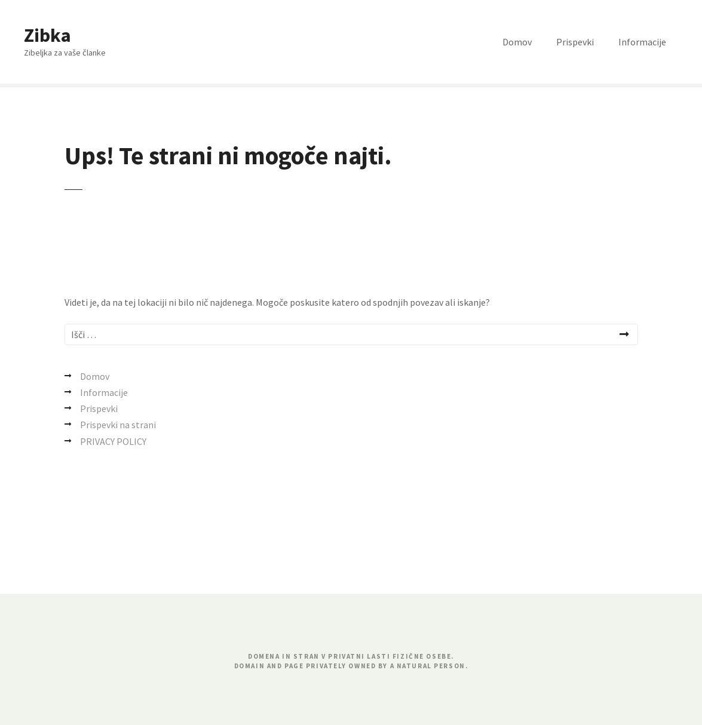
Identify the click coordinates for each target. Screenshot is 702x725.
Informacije (642, 42)
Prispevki (575, 42)
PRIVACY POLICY (113, 441)
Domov (517, 42)
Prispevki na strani (118, 425)
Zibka (47, 35)
